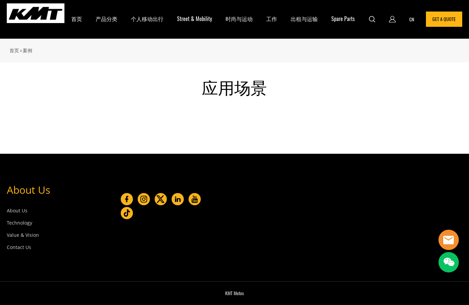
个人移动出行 (147, 18)
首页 (76, 18)
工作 (271, 18)
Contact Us (19, 247)
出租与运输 (304, 18)
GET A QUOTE (444, 19)
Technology (19, 223)
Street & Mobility (194, 18)
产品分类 (106, 18)
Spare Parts (343, 18)
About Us (28, 190)
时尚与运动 (239, 18)
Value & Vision (23, 235)
